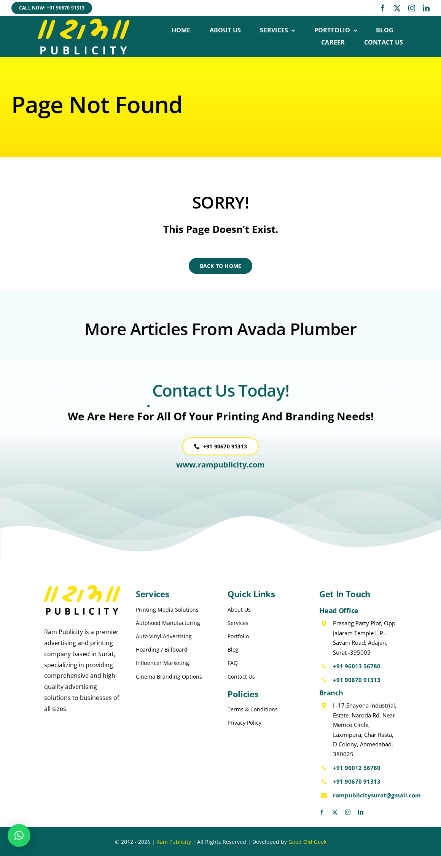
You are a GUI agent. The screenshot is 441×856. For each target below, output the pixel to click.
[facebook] (382, 8)
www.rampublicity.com (220, 469)
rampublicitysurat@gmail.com (377, 795)
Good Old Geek (307, 841)
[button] (19, 835)
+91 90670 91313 (357, 680)
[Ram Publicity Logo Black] (82, 588)
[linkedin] (426, 8)
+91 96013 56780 (357, 666)
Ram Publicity (173, 841)
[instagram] (411, 8)
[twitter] (397, 8)
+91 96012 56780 (357, 768)
